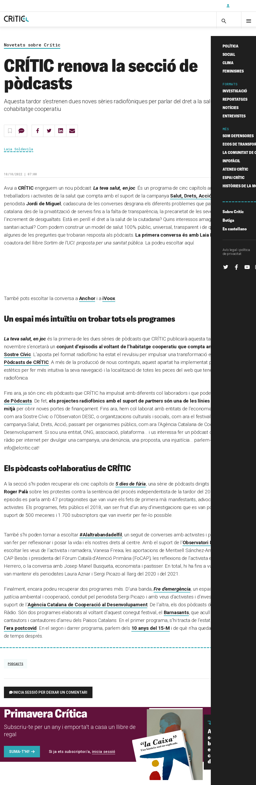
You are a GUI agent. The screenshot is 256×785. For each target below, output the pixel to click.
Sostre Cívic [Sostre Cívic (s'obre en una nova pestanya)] (17, 359)
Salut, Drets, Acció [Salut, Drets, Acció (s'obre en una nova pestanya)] (190, 201)
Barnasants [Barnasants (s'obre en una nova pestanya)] (176, 617)
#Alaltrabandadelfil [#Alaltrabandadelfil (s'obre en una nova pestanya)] (100, 540)
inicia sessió (103, 756)
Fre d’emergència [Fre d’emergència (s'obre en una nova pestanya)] (172, 594)
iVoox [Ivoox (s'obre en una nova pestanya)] (108, 303)
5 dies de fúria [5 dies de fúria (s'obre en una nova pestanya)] (130, 489)
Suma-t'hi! (19, 756)
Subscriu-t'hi (205, 6)
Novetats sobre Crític (32, 50)
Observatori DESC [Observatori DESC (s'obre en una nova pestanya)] (202, 547)
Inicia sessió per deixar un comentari (50, 697)
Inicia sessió (240, 6)
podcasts (15, 669)
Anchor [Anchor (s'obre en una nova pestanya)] (87, 303)
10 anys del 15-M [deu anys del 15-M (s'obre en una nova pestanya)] (150, 633)
